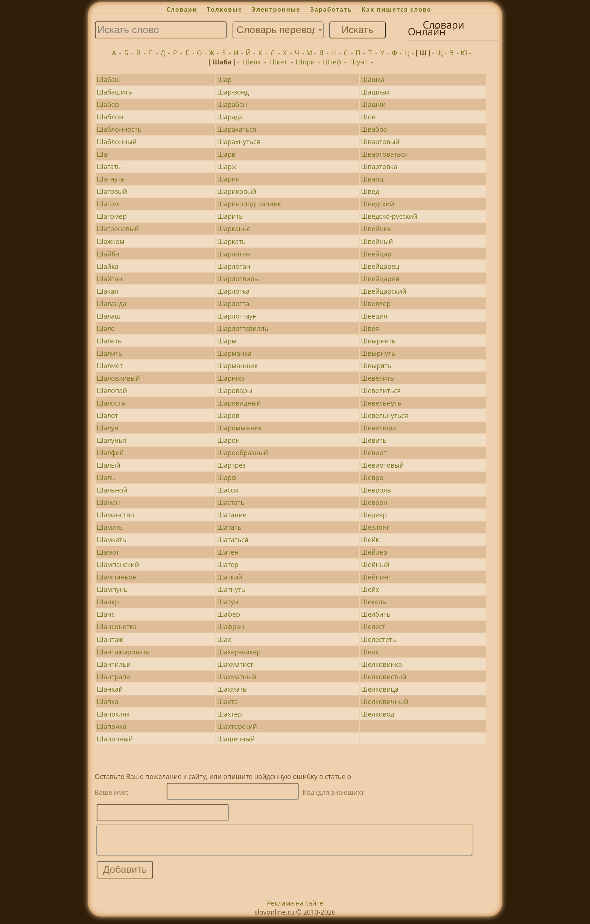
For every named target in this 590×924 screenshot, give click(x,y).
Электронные (276, 9)
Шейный (375, 564)
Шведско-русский (389, 216)
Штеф (332, 61)
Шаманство (115, 514)
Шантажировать (123, 651)
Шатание (231, 514)
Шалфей (110, 452)
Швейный (377, 241)
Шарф (226, 477)
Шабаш (109, 79)
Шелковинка (381, 664)
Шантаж (110, 639)
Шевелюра (378, 427)
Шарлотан (234, 266)
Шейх (370, 589)
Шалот (107, 415)
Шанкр (108, 601)
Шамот (108, 552)
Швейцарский (383, 291)
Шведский (377, 203)
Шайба (108, 253)
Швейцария (380, 278)
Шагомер (112, 216)
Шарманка (234, 353)
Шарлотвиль (237, 278)
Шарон (228, 440)
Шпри (305, 61)
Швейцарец (380, 266)
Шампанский (118, 564)
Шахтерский (237, 726)
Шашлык (375, 91)
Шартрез (231, 465)
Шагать (109, 166)
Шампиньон (117, 576)
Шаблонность (119, 129)
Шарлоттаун (237, 315)
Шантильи (114, 664)
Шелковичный (384, 701)
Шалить (109, 353)
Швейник (376, 228)
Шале (106, 328)
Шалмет (110, 365)
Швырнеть (378, 340)
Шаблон (110, 116)
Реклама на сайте (295, 908)
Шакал (107, 291)
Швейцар (376, 253)
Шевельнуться (384, 415)
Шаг (103, 154)
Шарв (226, 154)
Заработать (331, 9)
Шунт (358, 61)
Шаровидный (239, 402)
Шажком (110, 241)
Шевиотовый (382, 465)
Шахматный (236, 676)
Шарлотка (233, 291)
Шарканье (234, 228)
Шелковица (379, 689)
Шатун (227, 601)
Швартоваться (384, 154)
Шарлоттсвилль (242, 328)
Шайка (108, 266)
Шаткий (230, 576)
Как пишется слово (397, 9)
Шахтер (229, 713)
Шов (368, 116)
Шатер (228, 564)
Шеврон (374, 502)
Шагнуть (111, 178)
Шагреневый (118, 228)
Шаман (108, 502)
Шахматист (235, 664)
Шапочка (111, 726)
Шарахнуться (238, 141)
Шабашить (114, 91)
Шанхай (110, 689)
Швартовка (379, 166)
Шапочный (115, 738)
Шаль (106, 477)
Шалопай (112, 390)
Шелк (251, 61)
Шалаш (108, 315)
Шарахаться (236, 129)
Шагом (108, 203)
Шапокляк (113, 713)
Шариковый (236, 191)
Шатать (229, 527)
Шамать (110, 527)
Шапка (108, 701)
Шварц (372, 178)
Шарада (230, 116)
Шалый (108, 465)
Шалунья (111, 440)
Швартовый (380, 141)
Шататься (232, 539)
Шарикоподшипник (249, 203)
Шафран (230, 626)
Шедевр (374, 514)
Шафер (228, 614)
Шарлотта (233, 303)
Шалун (108, 427)
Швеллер (376, 303)
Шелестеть (378, 639)
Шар (224, 79)
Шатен (228, 552)
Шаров (228, 415)
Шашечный (236, 738)
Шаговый (112, 191)
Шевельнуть (381, 402)
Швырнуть (378, 353)
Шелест (373, 626)
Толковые (224, 9)
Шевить (373, 440)
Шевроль (376, 489)
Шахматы (232, 689)
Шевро (372, 477)
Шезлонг (375, 527)
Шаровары (234, 390)
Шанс (106, 614)
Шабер (108, 104)
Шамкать (111, 539)
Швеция (374, 315)
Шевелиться (381, 390)
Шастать (231, 502)
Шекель (373, 601)
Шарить (230, 216)
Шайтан (109, 278)
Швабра (374, 129)
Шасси (227, 489)
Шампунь (112, 589)
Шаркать (231, 241)
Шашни (373, 104)
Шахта (227, 701)
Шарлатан (233, 253)
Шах (224, 639)
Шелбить (375, 614)
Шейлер (374, 552)
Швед (370, 191)
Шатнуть (231, 589)
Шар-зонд (233, 91)
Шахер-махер (239, 651)
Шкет (278, 61)
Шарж (227, 166)
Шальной (112, 489)
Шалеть (109, 340)
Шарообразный (242, 452)
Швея (370, 328)
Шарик (228, 178)
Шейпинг (376, 576)
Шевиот (373, 452)
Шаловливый (118, 378)
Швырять (376, 365)
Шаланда (111, 303)
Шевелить (377, 378)
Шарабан (232, 104)
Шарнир (230, 378)
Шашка (372, 79)
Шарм (227, 340)
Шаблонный (117, 141)
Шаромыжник (239, 427)
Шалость (111, 402)
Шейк (370, 539)
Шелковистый (383, 676)
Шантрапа (113, 676)
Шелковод (377, 713)
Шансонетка (117, 626)
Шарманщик (237, 365)
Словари (181, 9)
